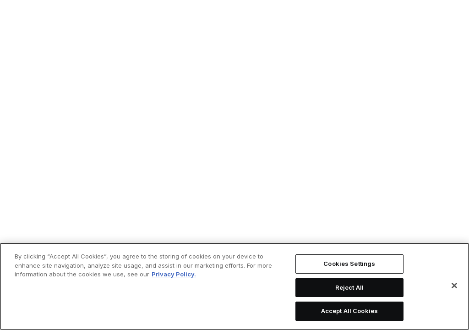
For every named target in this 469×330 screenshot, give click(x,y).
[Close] (454, 285)
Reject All (349, 287)
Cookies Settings (349, 263)
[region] (234, 286)
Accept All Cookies (349, 310)
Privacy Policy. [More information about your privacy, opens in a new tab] (174, 274)
